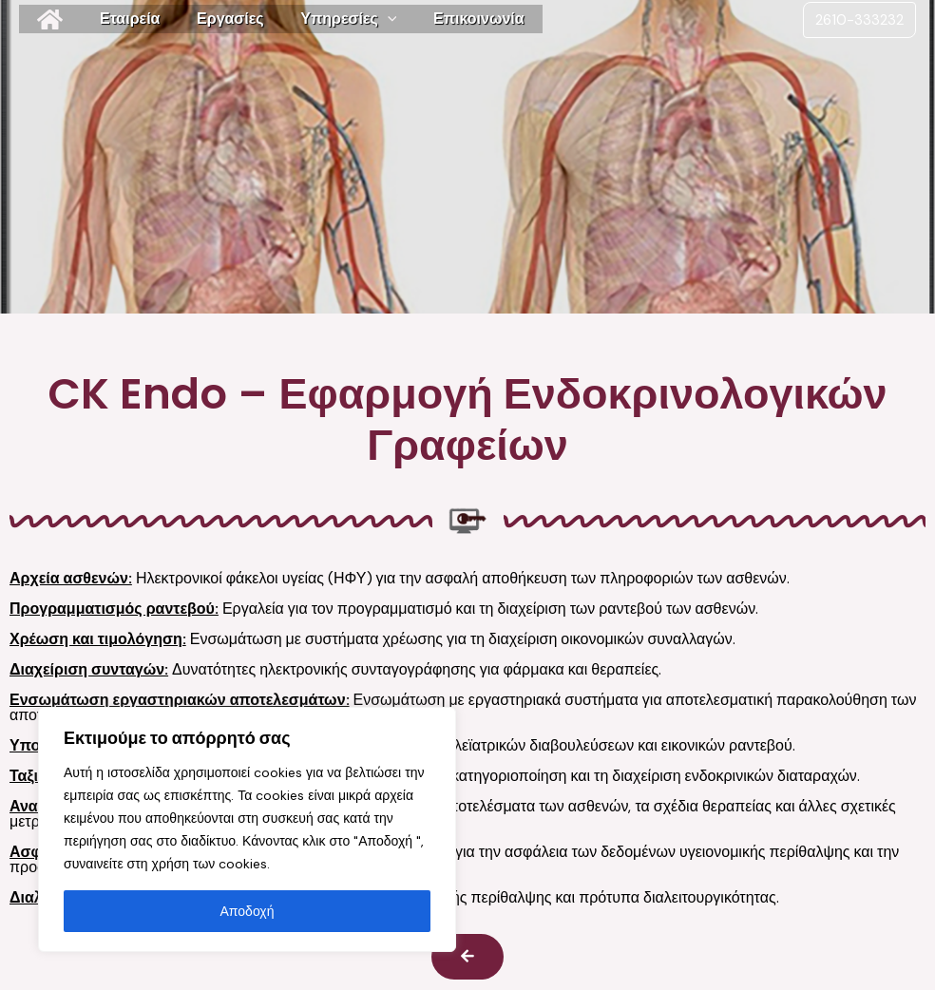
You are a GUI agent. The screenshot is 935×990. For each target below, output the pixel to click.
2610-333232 (859, 19)
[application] (365, 19)
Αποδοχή (247, 911)
